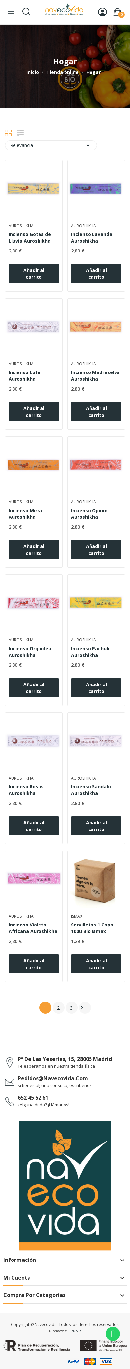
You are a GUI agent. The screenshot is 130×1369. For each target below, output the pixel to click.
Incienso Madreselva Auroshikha (95, 375)
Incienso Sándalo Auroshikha (91, 789)
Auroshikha (21, 226)
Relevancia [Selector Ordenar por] (51, 145)
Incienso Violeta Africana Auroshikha (33, 928)
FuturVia (74, 1331)
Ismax (76, 916)
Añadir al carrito (33, 273)
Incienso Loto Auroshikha (24, 375)
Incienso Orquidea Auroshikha (30, 651)
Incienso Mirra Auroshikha (25, 513)
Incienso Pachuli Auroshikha (90, 651)
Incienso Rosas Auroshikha (26, 789)
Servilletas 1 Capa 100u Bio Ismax (92, 928)
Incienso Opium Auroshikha (89, 513)
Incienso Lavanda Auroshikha (91, 237)
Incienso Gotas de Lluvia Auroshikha (30, 237)
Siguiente (82, 1008)
